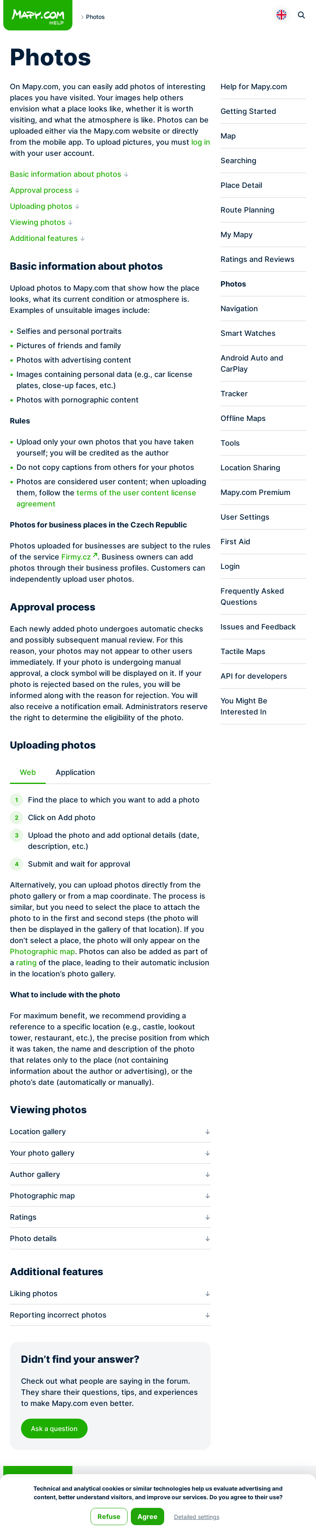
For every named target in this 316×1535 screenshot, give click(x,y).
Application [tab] (75, 772)
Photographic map (42, 951)
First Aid (235, 541)
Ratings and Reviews (258, 259)
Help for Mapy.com (254, 86)
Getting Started (248, 111)
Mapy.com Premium (255, 492)
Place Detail (241, 185)
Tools (230, 443)
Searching (238, 160)
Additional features (44, 238)
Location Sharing (250, 467)
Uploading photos (41, 206)
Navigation (239, 308)
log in (200, 142)
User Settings (245, 517)
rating (26, 962)
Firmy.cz (76, 557)
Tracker (234, 393)
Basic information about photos (65, 174)
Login (230, 566)
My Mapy (237, 234)
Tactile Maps (243, 651)
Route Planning (247, 210)
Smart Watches (248, 333)
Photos (233, 284)
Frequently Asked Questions (252, 596)
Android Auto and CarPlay (252, 363)
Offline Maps (243, 418)
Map (228, 136)
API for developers (254, 676)
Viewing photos (37, 222)
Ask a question (54, 1429)
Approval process (41, 190)
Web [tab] (28, 772)
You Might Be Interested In (244, 706)
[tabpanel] (110, 936)
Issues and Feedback (258, 626)
